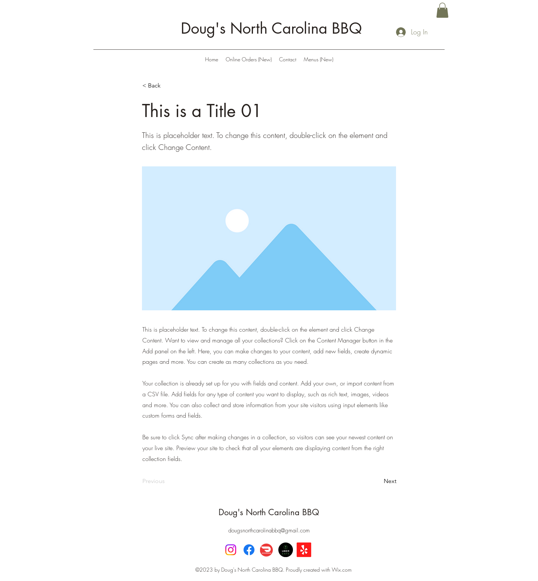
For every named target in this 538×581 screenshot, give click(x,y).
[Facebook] (249, 549)
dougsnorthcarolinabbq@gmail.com (269, 530)
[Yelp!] (304, 549)
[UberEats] (285, 549)
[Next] (377, 481)
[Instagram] (230, 549)
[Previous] (167, 481)
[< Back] (167, 86)
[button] (442, 10)
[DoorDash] (267, 549)
